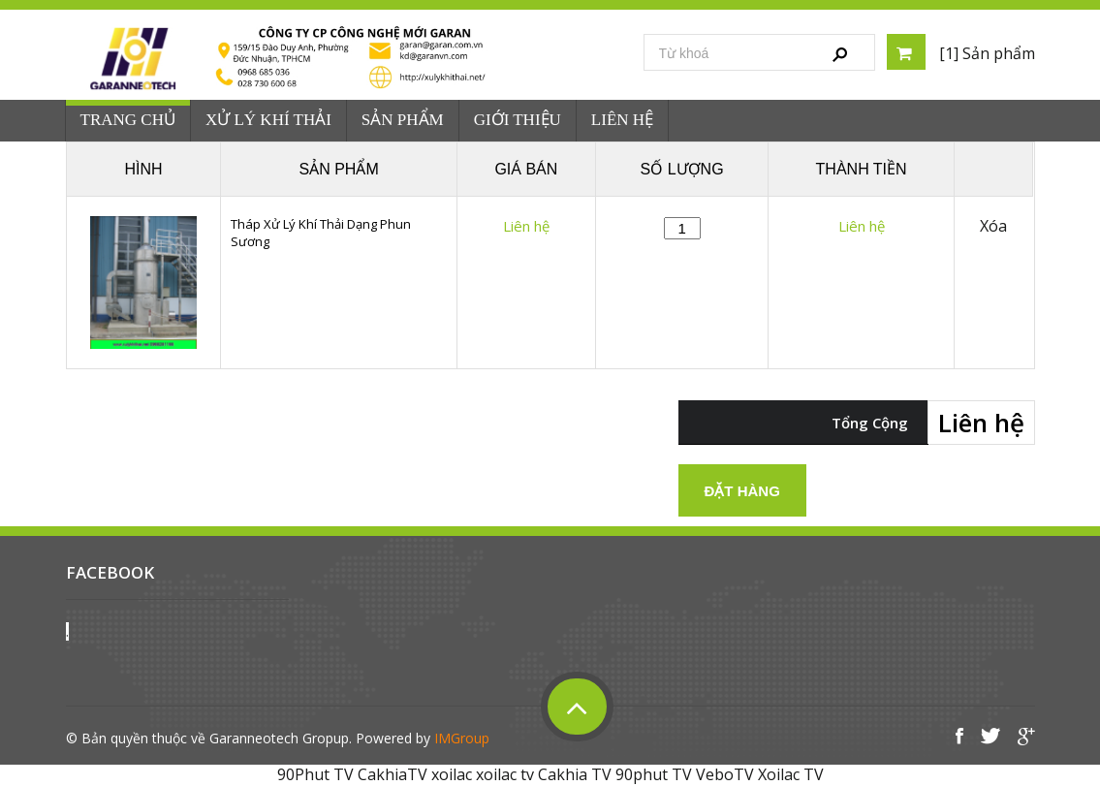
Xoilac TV (791, 774)
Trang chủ (127, 119)
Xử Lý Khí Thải (268, 119)
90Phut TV (315, 774)
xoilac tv (505, 774)
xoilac (451, 774)
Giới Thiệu (517, 119)
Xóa (993, 226)
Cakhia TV (575, 774)
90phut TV (653, 774)
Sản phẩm (402, 119)
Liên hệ (622, 119)
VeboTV (725, 774)
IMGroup (461, 738)
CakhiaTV (392, 774)
